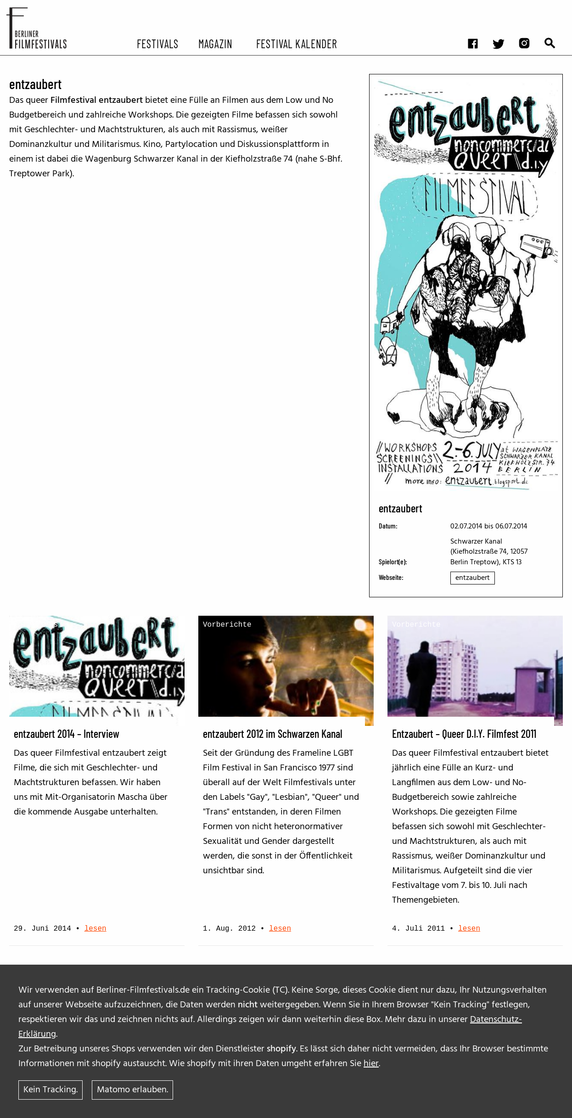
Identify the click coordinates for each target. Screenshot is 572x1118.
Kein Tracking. (50, 1090)
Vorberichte (227, 625)
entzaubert (472, 578)
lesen (95, 929)
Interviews (36, 625)
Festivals (158, 43)
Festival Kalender (296, 43)
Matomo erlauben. (132, 1090)
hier (371, 1063)
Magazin (215, 43)
